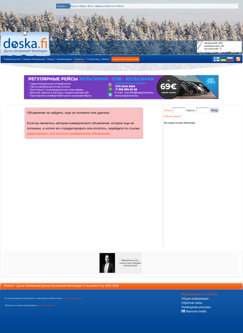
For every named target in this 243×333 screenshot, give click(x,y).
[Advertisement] (199, 154)
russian (62, 6)
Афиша (99, 6)
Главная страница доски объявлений (25, 43)
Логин (167, 110)
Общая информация (194, 298)
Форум (73, 6)
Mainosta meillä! (194, 311)
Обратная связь (191, 303)
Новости (109, 6)
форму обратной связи (73, 298)
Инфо (82, 6)
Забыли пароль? (173, 116)
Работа (120, 6)
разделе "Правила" (46, 305)
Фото (90, 6)
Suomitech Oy (94, 285)
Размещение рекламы (196, 307)
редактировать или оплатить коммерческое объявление (68, 133)
